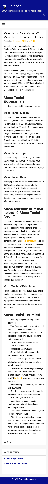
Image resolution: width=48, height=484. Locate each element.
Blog (9, 442)
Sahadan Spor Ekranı (14, 458)
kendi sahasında (28, 241)
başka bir (18, 378)
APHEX (32, 41)
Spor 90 (18, 6)
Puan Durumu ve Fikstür (15, 464)
